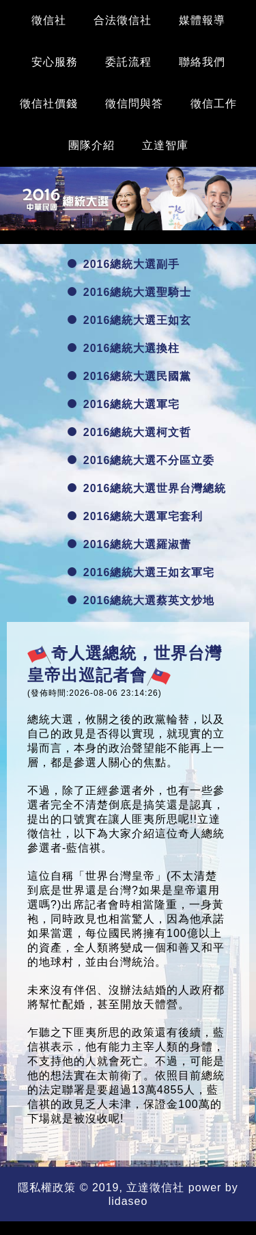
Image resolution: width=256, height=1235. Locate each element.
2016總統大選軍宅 (124, 404)
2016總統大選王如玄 (130, 320)
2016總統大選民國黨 (130, 376)
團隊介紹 (91, 145)
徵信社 (48, 20)
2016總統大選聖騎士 (130, 292)
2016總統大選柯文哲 (130, 432)
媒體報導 (202, 20)
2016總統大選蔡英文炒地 (141, 600)
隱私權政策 (47, 1187)
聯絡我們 (202, 62)
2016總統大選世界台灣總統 (147, 488)
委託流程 (128, 62)
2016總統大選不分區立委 (141, 460)
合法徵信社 (123, 20)
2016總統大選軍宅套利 (135, 516)
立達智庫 (165, 145)
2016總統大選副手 (124, 264)
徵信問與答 (134, 103)
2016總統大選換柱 (124, 348)
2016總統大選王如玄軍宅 (141, 572)
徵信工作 (213, 103)
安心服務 (54, 62)
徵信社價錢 (49, 103)
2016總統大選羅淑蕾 (130, 544)
